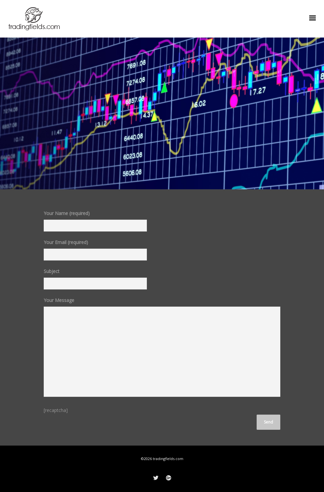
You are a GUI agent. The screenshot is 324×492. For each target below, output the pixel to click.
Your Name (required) (95, 223)
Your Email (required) (95, 252)
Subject (95, 281)
